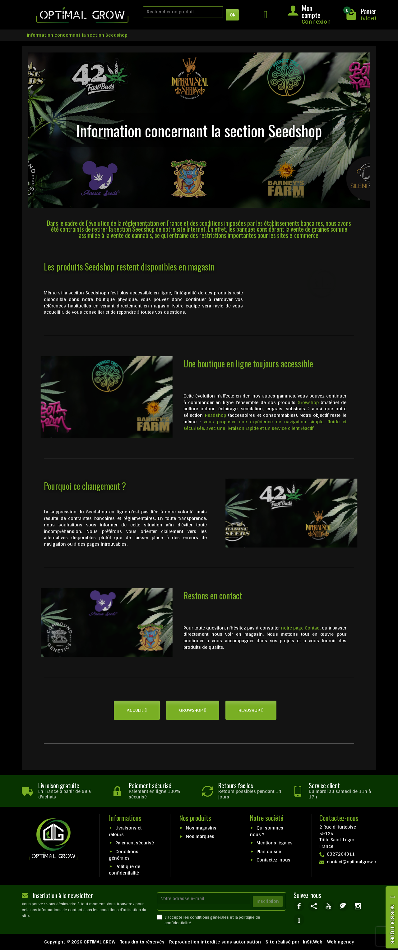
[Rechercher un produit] (183, 12)
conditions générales (209, 917)
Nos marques (200, 836)
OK (232, 14)
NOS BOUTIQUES (392, 924)
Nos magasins (201, 827)
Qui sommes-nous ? (267, 831)
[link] (299, 906)
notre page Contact (301, 627)
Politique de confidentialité (124, 869)
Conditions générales (123, 854)
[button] (137, 710)
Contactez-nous (273, 859)
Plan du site (269, 851)
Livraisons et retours (125, 831)
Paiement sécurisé (134, 842)
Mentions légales (275, 842)
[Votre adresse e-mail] (203, 898)
